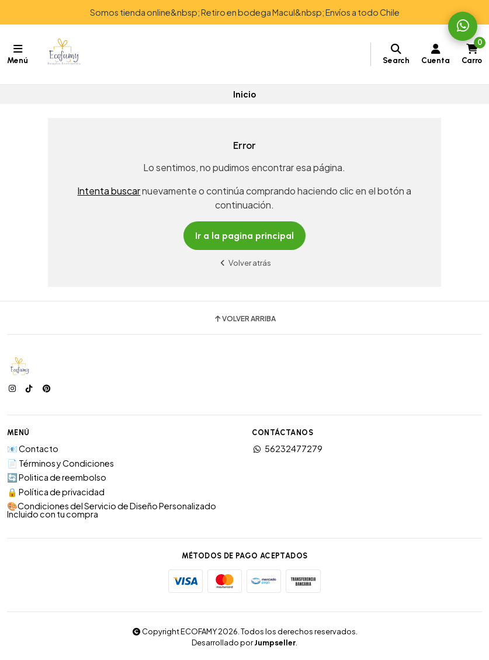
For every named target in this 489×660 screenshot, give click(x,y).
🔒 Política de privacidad (56, 492)
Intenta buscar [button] (108, 191)
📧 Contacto (32, 448)
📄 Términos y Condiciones (60, 463)
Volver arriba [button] (244, 318)
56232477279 (287, 448)
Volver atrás (245, 263)
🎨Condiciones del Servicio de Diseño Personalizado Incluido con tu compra (111, 510)
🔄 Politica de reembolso (56, 477)
